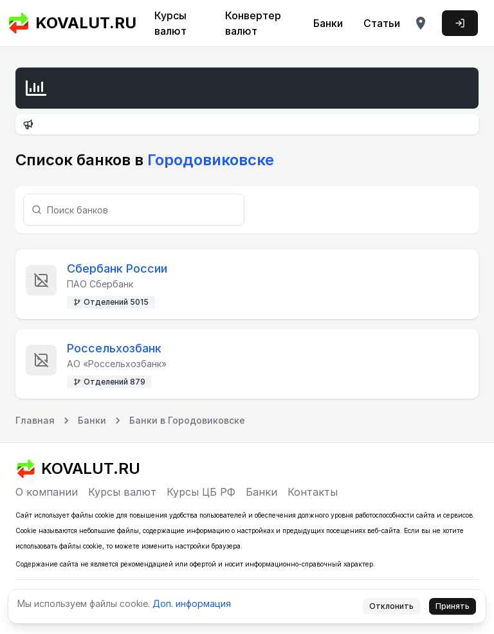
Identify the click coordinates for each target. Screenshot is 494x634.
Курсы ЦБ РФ (201, 491)
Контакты (313, 491)
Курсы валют (170, 23)
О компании (46, 491)
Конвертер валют (253, 23)
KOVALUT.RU (72, 23)
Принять (452, 606)
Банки (328, 23)
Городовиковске (208, 159)
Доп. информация (191, 603)
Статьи (381, 23)
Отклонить (391, 606)
